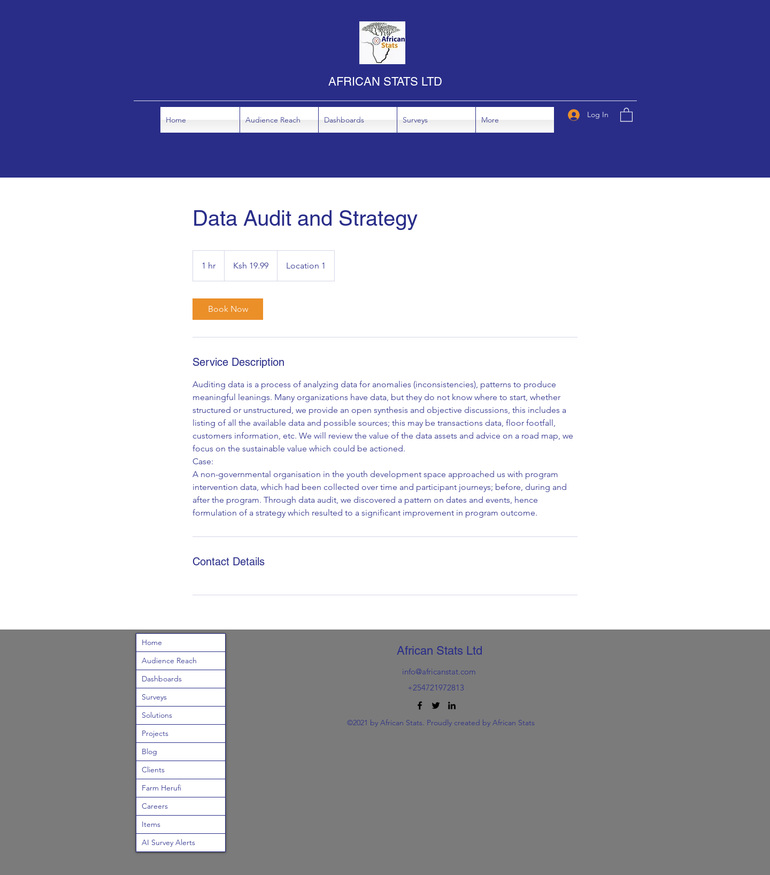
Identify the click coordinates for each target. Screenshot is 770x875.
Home (152, 642)
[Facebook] (419, 705)
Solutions (157, 715)
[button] (358, 120)
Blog (149, 751)
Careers (155, 806)
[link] (227, 309)
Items (151, 824)
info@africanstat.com (439, 671)
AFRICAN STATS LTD (385, 81)
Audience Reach (169, 660)
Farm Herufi (161, 788)
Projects (155, 733)
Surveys (154, 697)
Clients (153, 769)
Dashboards (162, 679)
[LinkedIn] (451, 705)
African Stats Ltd (439, 650)
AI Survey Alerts (168, 842)
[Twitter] (435, 705)
